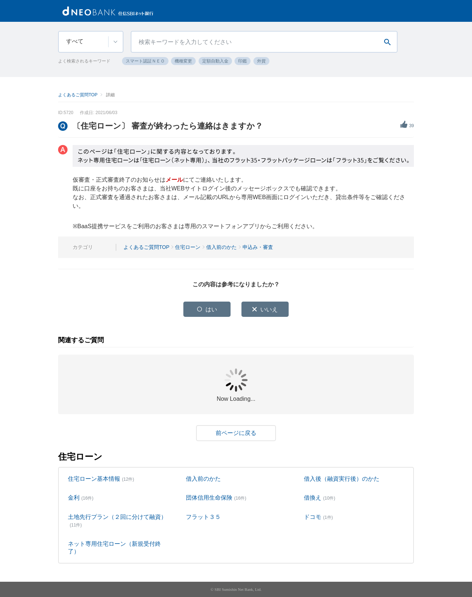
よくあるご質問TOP (77, 94)
